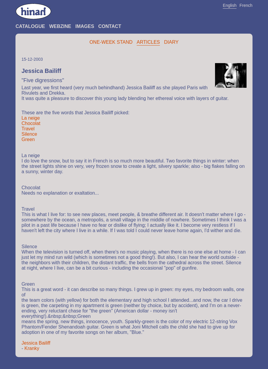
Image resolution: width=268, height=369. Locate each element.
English (229, 5)
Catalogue (30, 26)
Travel (28, 128)
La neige (30, 118)
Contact (109, 26)
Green (28, 139)
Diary (171, 42)
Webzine (60, 26)
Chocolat (30, 123)
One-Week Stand (111, 42)
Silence (29, 134)
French (246, 5)
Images (84, 26)
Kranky (31, 348)
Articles (148, 42)
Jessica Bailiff (35, 342)
